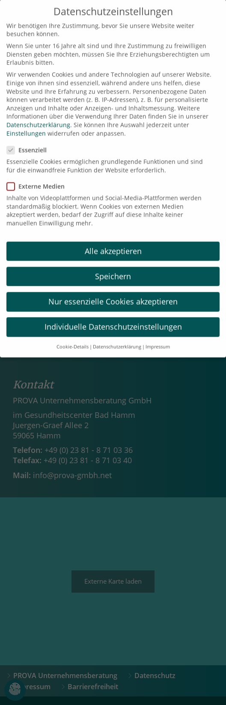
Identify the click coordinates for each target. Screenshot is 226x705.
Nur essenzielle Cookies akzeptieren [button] (113, 293)
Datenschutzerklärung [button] (117, 338)
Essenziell (29, 141)
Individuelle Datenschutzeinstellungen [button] (113, 318)
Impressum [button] (158, 338)
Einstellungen (26, 124)
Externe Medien (38, 177)
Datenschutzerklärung (38, 116)
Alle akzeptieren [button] (113, 242)
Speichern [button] (113, 267)
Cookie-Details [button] (72, 338)
